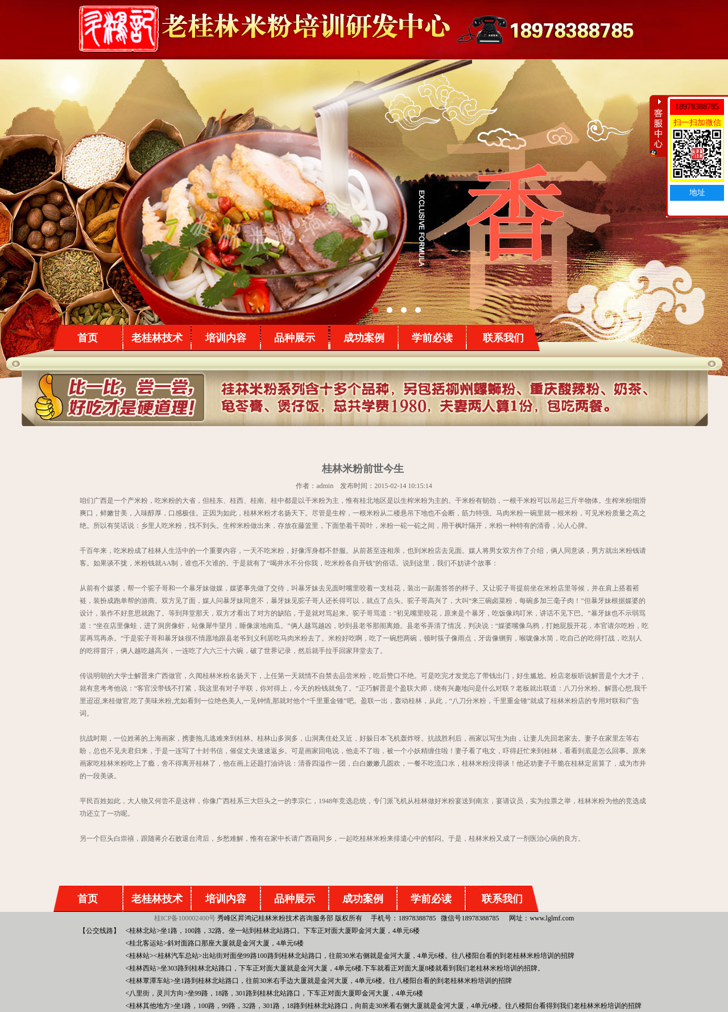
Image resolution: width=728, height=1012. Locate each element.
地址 (697, 192)
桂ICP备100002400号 (185, 918)
